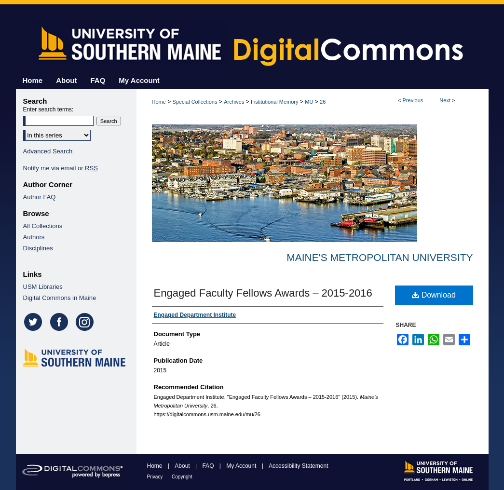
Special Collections (195, 102)
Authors (34, 237)
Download (434, 295)
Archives (234, 102)
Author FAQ (39, 197)
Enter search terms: (48, 109)
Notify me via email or (60, 168)
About (183, 466)
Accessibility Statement (298, 466)
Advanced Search (48, 151)
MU (309, 102)
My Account (242, 466)
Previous (413, 100)
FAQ (208, 466)
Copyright (182, 476)
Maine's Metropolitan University (379, 257)
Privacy (155, 476)
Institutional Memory (274, 102)
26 (323, 102)
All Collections (43, 226)
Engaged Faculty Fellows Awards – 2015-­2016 (263, 293)
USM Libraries (43, 286)
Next (444, 100)
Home (159, 102)
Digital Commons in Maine (59, 297)
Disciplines (38, 248)
